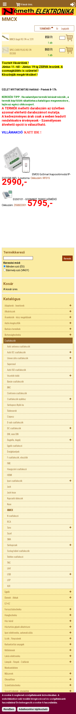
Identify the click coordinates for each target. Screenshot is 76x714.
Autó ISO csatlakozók (16, 370)
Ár (57, 28)
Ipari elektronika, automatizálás (19, 632)
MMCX (10, 510)
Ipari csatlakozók (14, 480)
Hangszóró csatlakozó (17, 469)
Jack (9, 486)
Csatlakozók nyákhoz (16, 399)
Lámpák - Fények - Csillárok (17, 662)
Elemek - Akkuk (11, 597)
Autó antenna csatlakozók (18, 346)
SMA (9, 539)
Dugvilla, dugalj (13, 440)
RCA (9, 521)
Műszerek (9, 673)
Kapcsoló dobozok (15, 498)
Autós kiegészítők (12, 323)
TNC (9, 562)
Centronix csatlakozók (17, 393)
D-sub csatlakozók (15, 422)
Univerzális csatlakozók (17, 358)
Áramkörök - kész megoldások (18, 317)
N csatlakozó (13, 516)
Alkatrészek (10, 311)
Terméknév (45, 28)
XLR (8, 586)
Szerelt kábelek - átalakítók (17, 691)
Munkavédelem (11, 667)
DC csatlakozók (14, 428)
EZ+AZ (7, 603)
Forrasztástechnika (13, 609)
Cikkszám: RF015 (40, 178)
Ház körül (9, 621)
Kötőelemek (10, 650)
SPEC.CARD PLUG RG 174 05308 (21, 51)
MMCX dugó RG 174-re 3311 (21, 39)
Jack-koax (11, 492)
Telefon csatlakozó (15, 556)
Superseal (11, 364)
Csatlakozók (10, 340)
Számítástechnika (12, 685)
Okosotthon (10, 679)
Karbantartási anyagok (14, 644)
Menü (4, 4)
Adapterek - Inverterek (14, 305)
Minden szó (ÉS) (15, 266)
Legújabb (65, 28)
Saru (9, 527)
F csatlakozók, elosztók (17, 457)
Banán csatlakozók (15, 381)
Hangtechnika (11, 615)
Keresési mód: (12, 262)
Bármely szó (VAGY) (17, 270)
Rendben (9, 709)
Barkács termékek (12, 329)
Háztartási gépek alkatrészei (17, 627)
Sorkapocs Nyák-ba (15, 405)
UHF (9, 568)
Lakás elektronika (12, 656)
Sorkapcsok (12, 545)
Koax (9, 504)
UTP (9, 580)
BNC (9, 387)
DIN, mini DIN (13, 434)
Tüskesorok (12, 410)
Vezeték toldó (13, 375)
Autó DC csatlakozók (16, 352)
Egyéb (7, 591)
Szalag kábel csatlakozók (18, 551)
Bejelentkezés (72, 4)
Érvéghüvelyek (13, 451)
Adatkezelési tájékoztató (33, 709)
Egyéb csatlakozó (14, 445)
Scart (9, 533)
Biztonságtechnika (13, 334)
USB (9, 574)
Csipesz (10, 416)
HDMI (9, 475)
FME (9, 463)
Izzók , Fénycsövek (13, 638)
